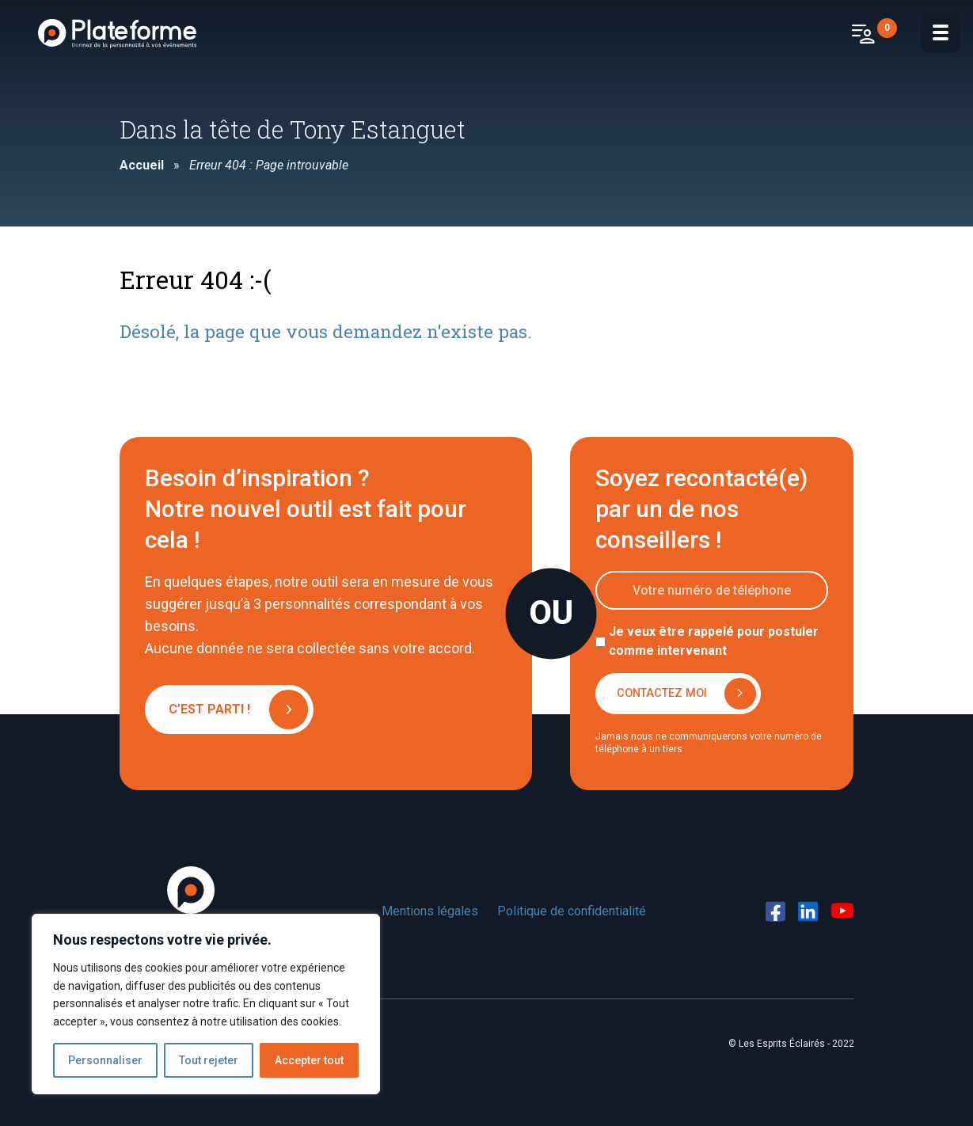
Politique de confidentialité (571, 911)
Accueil (142, 165)
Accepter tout (309, 1060)
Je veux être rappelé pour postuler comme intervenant (714, 641)
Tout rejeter (208, 1060)
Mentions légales (430, 911)
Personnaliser (105, 1060)
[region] (206, 1004)
